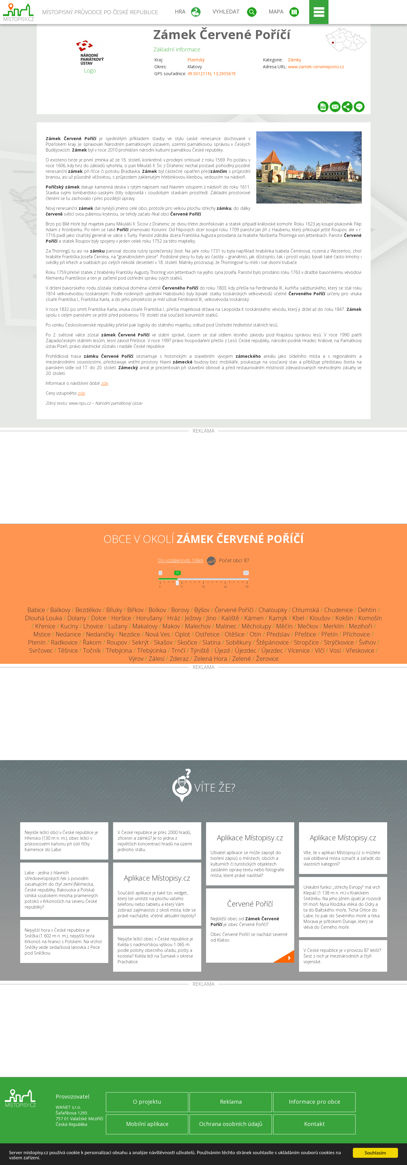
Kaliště (230, 618)
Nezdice (129, 634)
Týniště (199, 650)
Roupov (117, 642)
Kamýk (278, 618)
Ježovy (193, 618)
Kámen (254, 618)
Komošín (370, 618)
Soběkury (238, 642)
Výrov (136, 659)
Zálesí (157, 659)
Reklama (231, 1101)
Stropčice (306, 642)
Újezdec (245, 650)
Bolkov (157, 610)
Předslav (278, 634)
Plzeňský (196, 60)
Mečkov (308, 626)
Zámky (294, 60)
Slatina (211, 642)
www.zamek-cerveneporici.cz (316, 66)
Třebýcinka (151, 650)
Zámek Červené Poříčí (222, 34)
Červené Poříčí (234, 610)
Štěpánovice (272, 642)
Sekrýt (140, 642)
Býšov (201, 610)
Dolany (76, 618)
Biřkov (135, 610)
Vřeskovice (360, 650)
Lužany (117, 626)
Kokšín (344, 618)
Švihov (367, 642)
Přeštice (305, 634)
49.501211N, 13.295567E (211, 73)
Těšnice (68, 650)
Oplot (182, 634)
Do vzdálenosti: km (180, 560)
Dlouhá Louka (43, 618)
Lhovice (93, 626)
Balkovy (60, 610)
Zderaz (179, 659)
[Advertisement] (203, 479)
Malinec (226, 626)
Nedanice (68, 634)
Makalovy (144, 626)
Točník (92, 650)
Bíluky (114, 610)
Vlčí (320, 650)
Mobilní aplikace (147, 1123)
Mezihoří (360, 626)
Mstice (42, 634)
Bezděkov (88, 610)
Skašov (163, 642)
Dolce (98, 618)
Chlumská (305, 610)
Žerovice (267, 659)
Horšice (121, 618)
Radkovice (64, 642)
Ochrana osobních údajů (230, 1123)
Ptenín (37, 642)
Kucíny (69, 626)
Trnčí (178, 650)
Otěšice (235, 634)
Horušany (149, 618)
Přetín (329, 634)
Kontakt (314, 1123)
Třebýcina (119, 650)
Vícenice (299, 650)
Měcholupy (256, 626)
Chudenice (338, 610)
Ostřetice (207, 634)
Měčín (284, 626)
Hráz (173, 618)
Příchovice (356, 634)
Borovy (180, 610)
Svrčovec (41, 650)
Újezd (222, 650)
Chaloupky (273, 610)
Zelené (241, 659)
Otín (255, 634)
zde (104, 383)
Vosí (335, 650)
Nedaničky (100, 634)
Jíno (211, 618)
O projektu (147, 1101)
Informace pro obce (314, 1101)
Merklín (333, 626)
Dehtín (367, 610)
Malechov (198, 626)
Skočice (187, 642)
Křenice (45, 626)
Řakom (92, 642)
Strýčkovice (339, 642)
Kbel (298, 618)
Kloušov (320, 618)
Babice (36, 610)
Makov (171, 626)
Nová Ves (157, 634)
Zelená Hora (210, 659)
